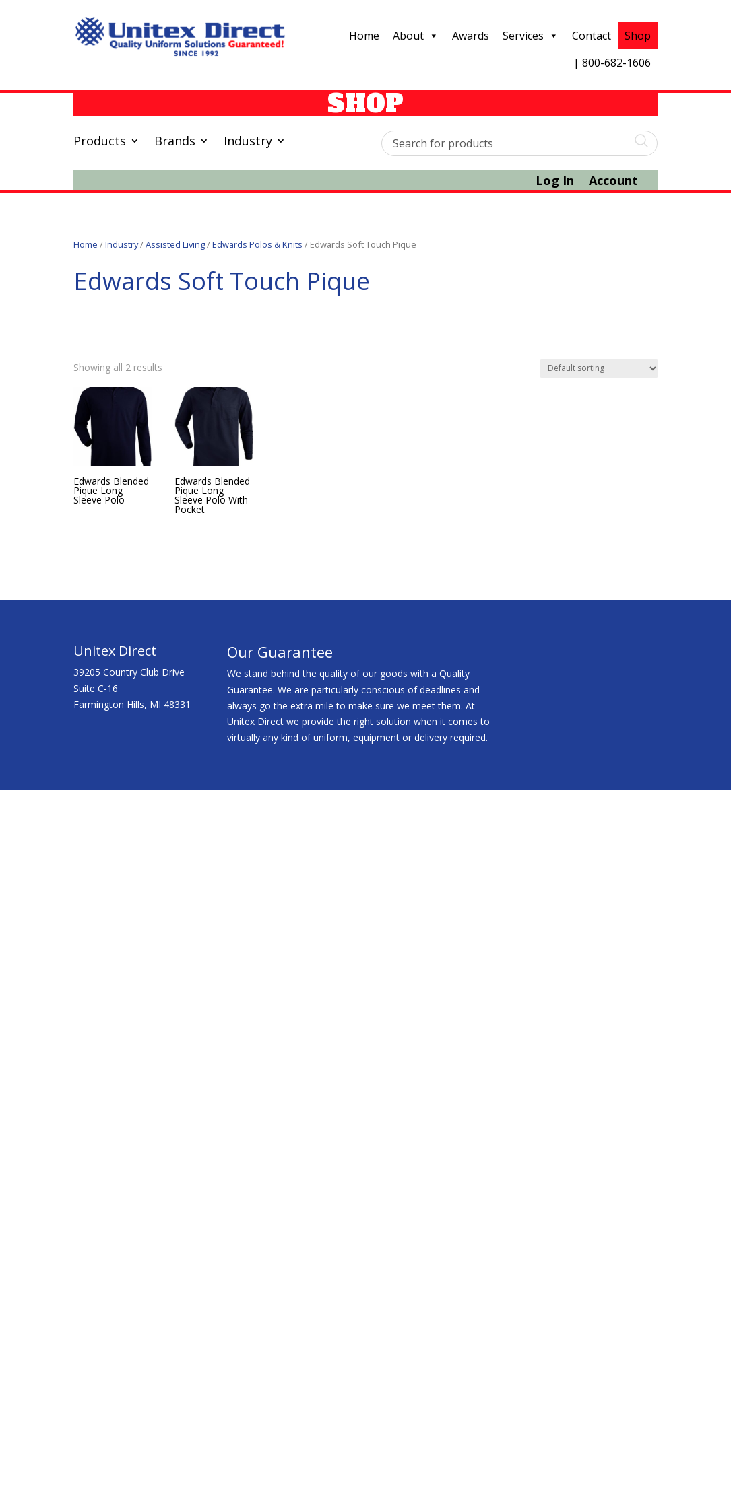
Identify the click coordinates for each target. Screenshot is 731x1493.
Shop (638, 35)
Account (613, 182)
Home (364, 35)
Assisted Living (175, 244)
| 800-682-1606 (612, 62)
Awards (470, 35)
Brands (174, 142)
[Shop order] (599, 368)
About (416, 35)
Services (531, 35)
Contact (591, 35)
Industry (248, 142)
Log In (555, 182)
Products (99, 142)
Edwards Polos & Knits (257, 244)
